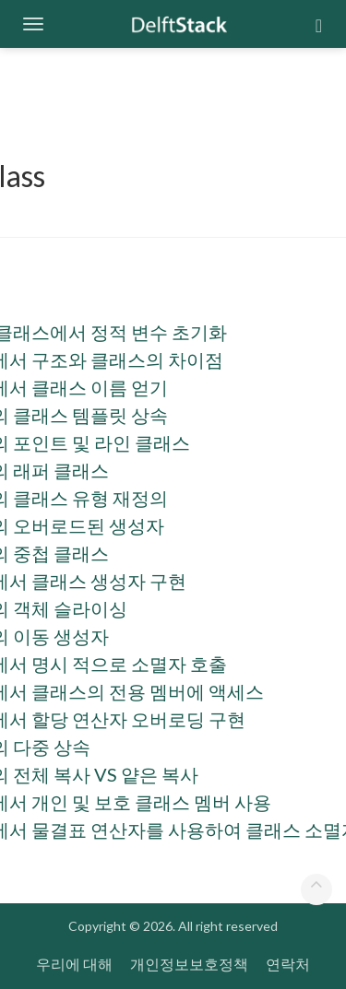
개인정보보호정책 (189, 963)
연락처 (288, 963)
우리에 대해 (74, 963)
